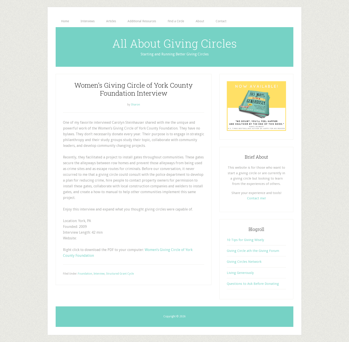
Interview (99, 273)
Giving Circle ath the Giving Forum (253, 251)
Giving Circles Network (244, 262)
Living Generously (240, 273)
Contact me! (256, 198)
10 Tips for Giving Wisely (245, 240)
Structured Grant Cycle (120, 273)
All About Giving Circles (174, 43)
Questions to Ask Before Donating (253, 284)
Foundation (85, 273)
